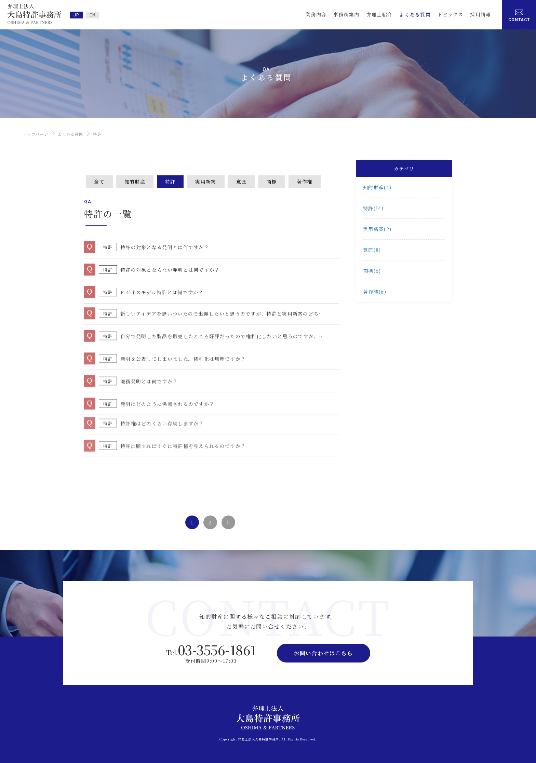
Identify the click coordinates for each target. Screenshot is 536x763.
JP (76, 15)
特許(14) (373, 208)
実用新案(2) (377, 229)
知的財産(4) (377, 187)
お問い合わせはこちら (323, 653)
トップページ (36, 134)
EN (93, 15)
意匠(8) (372, 249)
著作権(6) (374, 291)
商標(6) (372, 270)
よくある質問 (70, 134)
